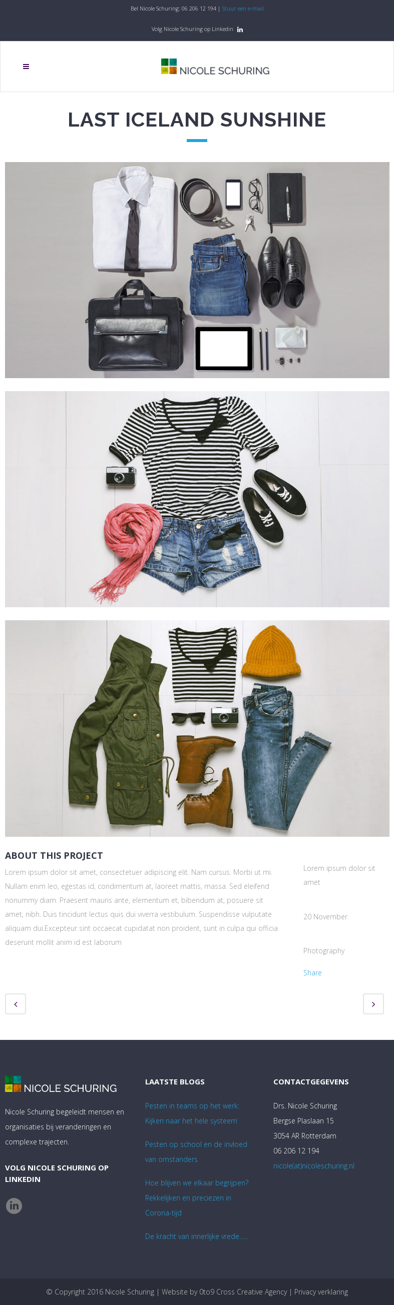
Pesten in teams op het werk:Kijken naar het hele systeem (192, 1113)
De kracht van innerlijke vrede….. (196, 1236)
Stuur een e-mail (243, 8)
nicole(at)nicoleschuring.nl (313, 1165)
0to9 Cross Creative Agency (243, 1291)
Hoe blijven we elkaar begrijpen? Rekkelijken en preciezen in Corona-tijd (196, 1197)
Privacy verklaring (321, 1291)
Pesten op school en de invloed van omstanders (196, 1151)
